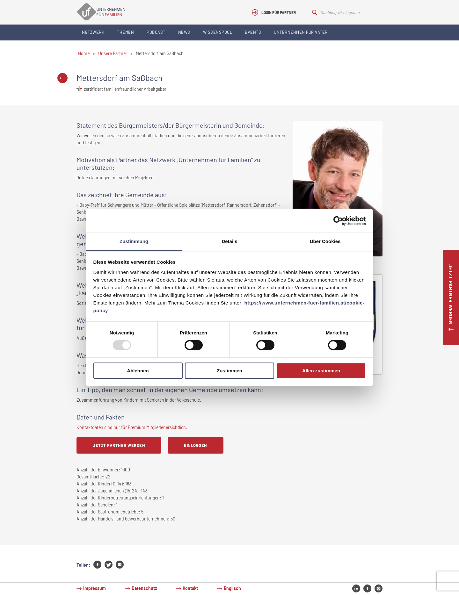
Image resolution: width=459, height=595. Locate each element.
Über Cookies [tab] (325, 241)
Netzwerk (93, 32)
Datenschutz (144, 588)
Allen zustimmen (321, 370)
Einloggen (195, 445)
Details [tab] (229, 241)
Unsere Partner (112, 53)
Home (84, 53)
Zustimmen (229, 370)
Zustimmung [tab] (134, 241)
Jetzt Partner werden (119, 445)
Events (253, 32)
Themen (125, 32)
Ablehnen (138, 370)
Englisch (232, 588)
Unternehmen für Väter (301, 32)
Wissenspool (217, 32)
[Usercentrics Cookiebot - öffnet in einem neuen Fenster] (338, 221)
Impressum (94, 588)
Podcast (156, 32)
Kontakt (190, 588)
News (184, 32)
